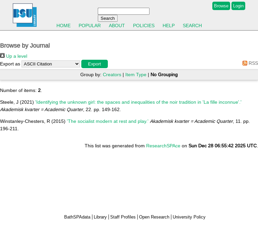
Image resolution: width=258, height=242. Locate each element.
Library (100, 217)
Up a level (13, 56)
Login (238, 5)
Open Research (154, 217)
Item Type (135, 74)
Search (192, 25)
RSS (249, 63)
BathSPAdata (77, 217)
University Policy (189, 217)
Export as (10, 63)
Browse (221, 5)
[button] (94, 64)
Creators (112, 74)
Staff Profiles (123, 217)
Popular (90, 25)
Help (169, 25)
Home (63, 25)
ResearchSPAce (163, 145)
